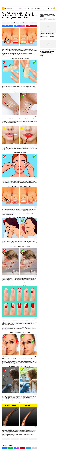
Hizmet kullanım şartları (48, 15)
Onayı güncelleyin (42, 16)
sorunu (21, 431)
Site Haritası (53, 15)
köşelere (17, 147)
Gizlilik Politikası (46, 14)
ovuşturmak (10, 182)
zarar (21, 86)
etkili (36, 121)
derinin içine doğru (10, 213)
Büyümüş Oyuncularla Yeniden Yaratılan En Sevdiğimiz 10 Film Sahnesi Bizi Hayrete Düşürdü (47, 35)
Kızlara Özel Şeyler (43, 56)
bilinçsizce (9, 280)
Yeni (25, 8)
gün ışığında (4, 397)
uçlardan (14, 322)
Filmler (41, 37)
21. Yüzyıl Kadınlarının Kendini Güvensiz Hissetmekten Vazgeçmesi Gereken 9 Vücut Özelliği (47, 53)
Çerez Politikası (42, 15)
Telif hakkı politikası (51, 14)
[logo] (7, 8)
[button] (42, 32)
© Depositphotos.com (4, 356)
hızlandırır (15, 242)
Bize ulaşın (41, 14)
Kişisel (20, 8)
